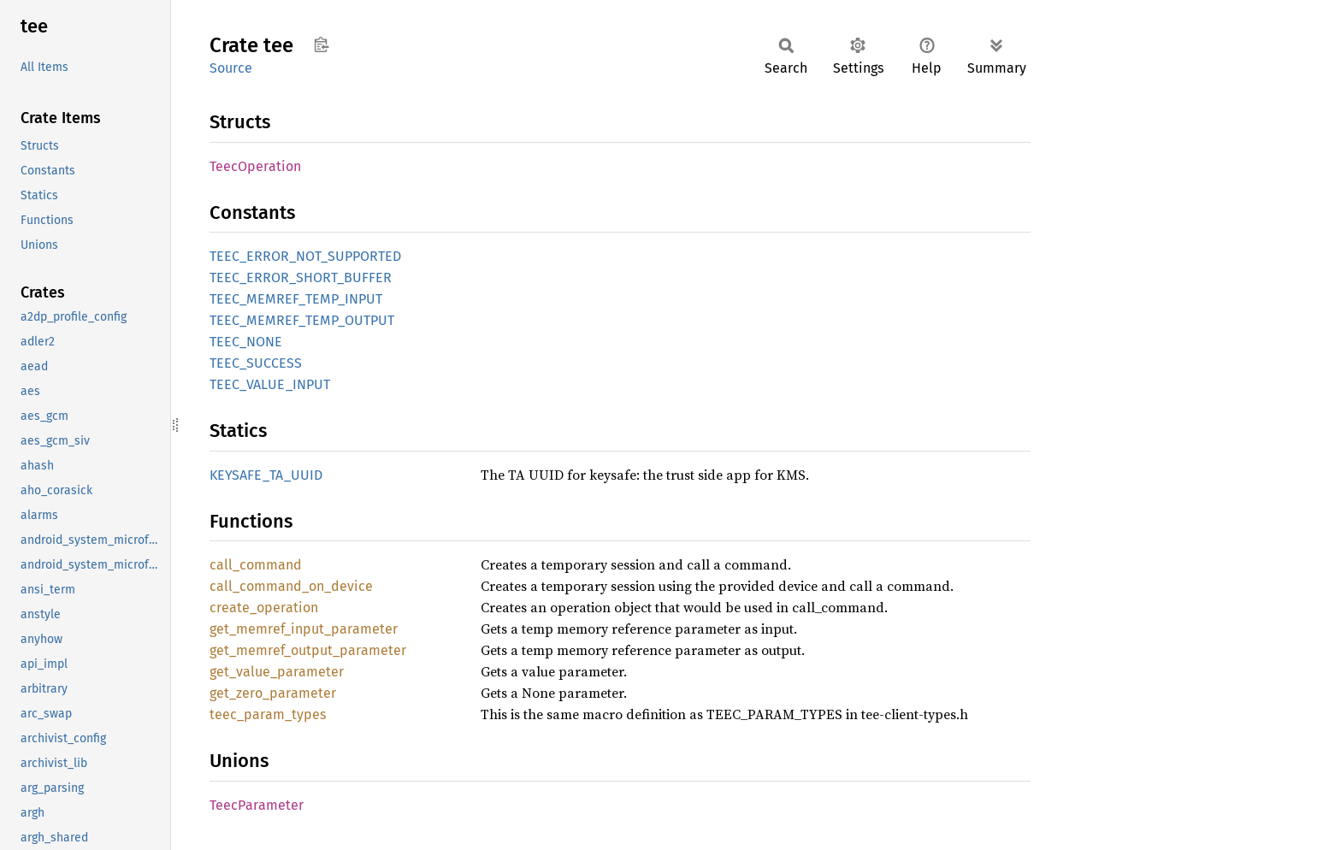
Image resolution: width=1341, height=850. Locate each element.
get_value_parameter (277, 672)
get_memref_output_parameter (308, 650)
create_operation (264, 607)
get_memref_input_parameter (304, 629)
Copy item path (321, 44)
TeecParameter (257, 805)
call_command (256, 565)
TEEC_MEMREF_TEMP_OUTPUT (302, 320)
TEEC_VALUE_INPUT (270, 384)
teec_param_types (268, 714)
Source (231, 68)
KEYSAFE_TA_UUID (266, 475)
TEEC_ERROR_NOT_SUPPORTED (305, 256)
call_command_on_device (291, 586)
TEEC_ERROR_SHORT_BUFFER (301, 277)
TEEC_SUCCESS (256, 363)
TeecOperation (255, 166)
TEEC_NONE (246, 342)
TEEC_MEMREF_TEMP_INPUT (296, 299)
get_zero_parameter (273, 693)
